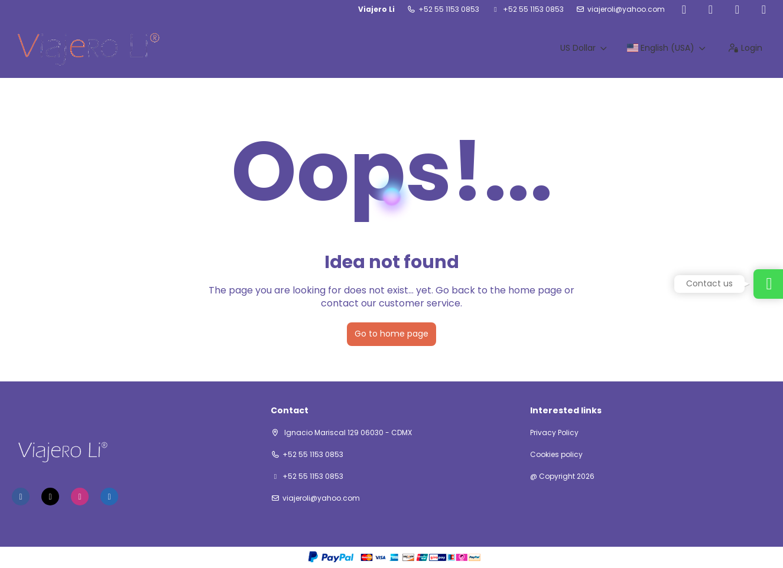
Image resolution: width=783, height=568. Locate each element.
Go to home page (391, 334)
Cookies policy (556, 454)
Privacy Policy (554, 433)
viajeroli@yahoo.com (626, 9)
